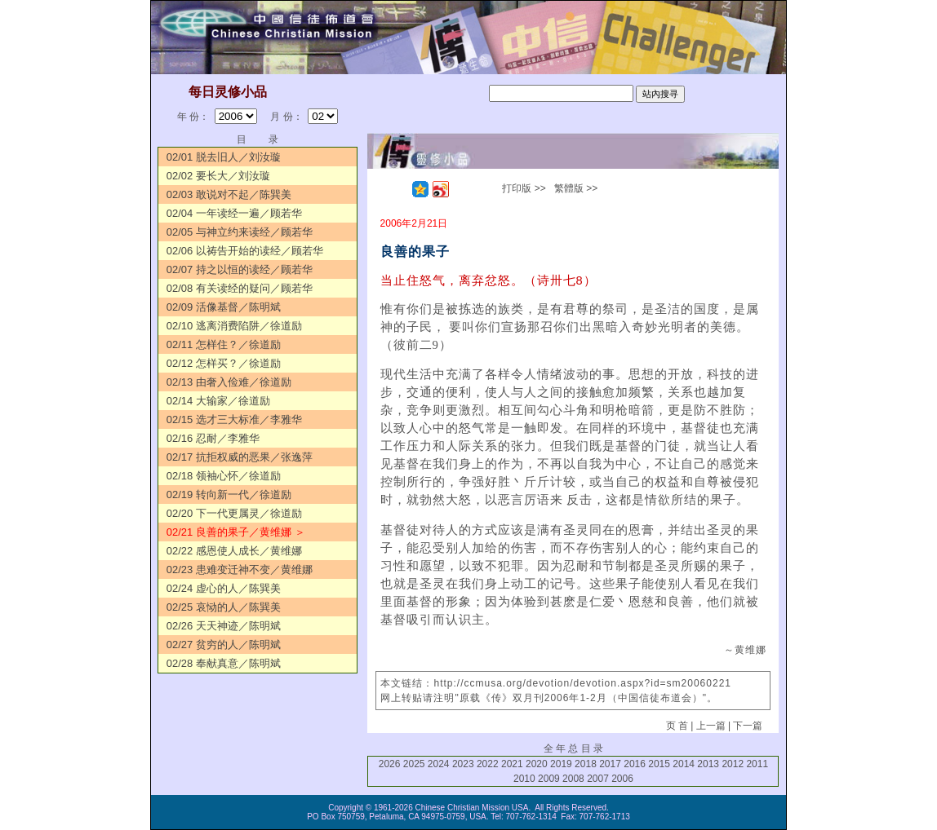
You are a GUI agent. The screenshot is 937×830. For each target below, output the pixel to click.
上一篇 (711, 725)
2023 (463, 764)
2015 (659, 764)
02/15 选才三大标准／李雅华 (234, 419)
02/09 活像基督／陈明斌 (224, 307)
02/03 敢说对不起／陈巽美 (229, 194)
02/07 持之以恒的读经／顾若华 (240, 269)
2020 (537, 764)
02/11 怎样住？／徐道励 (224, 344)
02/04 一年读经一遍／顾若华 (234, 213)
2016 (635, 764)
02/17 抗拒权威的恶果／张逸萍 (240, 457)
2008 (573, 778)
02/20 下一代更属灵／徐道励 (234, 513)
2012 (733, 764)
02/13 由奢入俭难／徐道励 (229, 382)
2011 (757, 764)
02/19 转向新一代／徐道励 (229, 494)
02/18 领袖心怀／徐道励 (224, 476)
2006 (622, 778)
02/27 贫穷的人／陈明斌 (224, 644)
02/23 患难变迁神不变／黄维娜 (240, 569)
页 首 (677, 725)
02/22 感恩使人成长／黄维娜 (234, 551)
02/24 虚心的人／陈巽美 (224, 588)
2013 (708, 764)
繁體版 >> (575, 188)
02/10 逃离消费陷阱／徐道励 (234, 326)
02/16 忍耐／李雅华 (213, 438)
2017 (610, 764)
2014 (684, 764)
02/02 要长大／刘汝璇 (218, 176)
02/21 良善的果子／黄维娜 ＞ (236, 532)
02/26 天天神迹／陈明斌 (224, 626)
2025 (414, 764)
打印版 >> (523, 188)
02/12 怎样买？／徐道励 (224, 363)
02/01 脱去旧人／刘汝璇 (224, 157)
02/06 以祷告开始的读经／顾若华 (245, 251)
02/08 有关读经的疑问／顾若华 (240, 288)
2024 (439, 764)
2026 (390, 764)
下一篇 (747, 725)
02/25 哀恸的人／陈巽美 (224, 607)
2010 (524, 778)
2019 (561, 764)
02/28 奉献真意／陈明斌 (224, 663)
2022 (488, 764)
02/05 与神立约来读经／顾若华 (240, 232)
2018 (586, 764)
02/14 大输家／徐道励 (218, 401)
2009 (549, 778)
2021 (512, 764)
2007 (598, 778)
